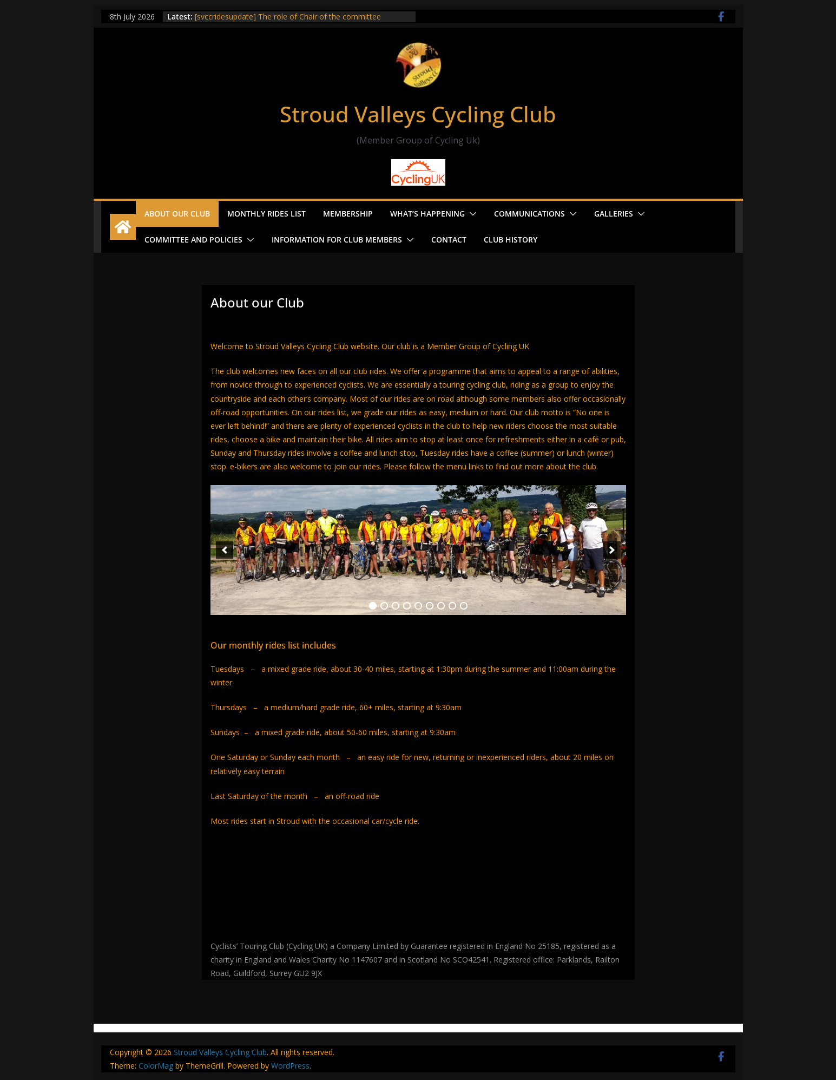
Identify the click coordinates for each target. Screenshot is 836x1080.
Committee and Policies (193, 239)
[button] (471, 213)
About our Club (177, 213)
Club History (510, 239)
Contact (448, 239)
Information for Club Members (337, 239)
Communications (529, 213)
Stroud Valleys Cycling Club (418, 114)
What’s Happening (427, 213)
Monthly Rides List (266, 213)
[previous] (224, 550)
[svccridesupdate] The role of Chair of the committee (288, 16)
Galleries (613, 213)
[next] (612, 550)
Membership (348, 213)
